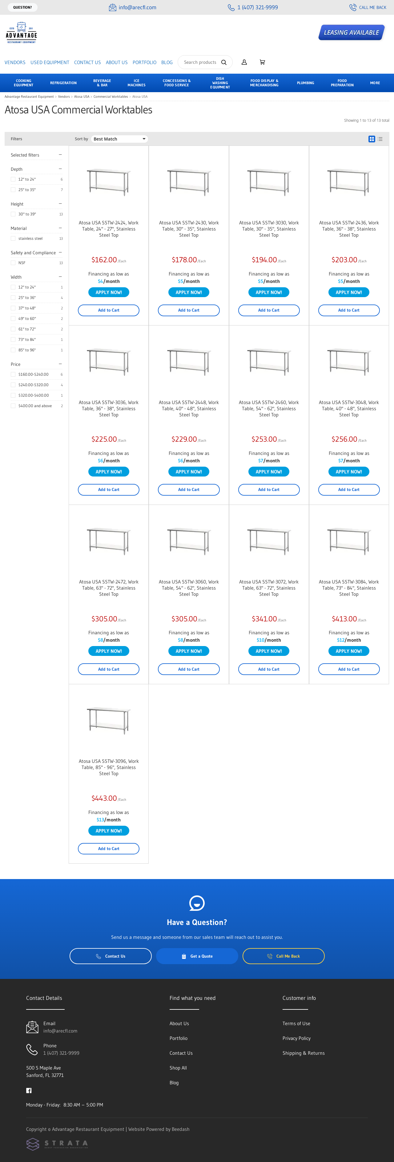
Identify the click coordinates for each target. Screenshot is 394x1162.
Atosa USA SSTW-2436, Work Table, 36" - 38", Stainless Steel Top (349, 228)
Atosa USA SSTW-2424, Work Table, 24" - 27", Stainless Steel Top (109, 228)
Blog (167, 62)
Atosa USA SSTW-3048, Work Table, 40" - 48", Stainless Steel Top (349, 408)
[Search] (205, 62)
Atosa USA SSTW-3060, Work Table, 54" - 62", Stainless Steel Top (189, 588)
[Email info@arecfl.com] (132, 7)
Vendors (15, 62)
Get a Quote (197, 956)
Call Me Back (367, 7)
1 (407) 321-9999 (61, 1053)
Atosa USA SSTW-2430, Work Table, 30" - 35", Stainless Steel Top (189, 228)
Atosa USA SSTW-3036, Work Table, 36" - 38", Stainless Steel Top (109, 408)
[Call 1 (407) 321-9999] (253, 7)
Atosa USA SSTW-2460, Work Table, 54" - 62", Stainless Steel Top (269, 408)
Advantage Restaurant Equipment (29, 97)
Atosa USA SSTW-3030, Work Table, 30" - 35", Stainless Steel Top (269, 228)
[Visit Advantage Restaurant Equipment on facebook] (29, 1090)
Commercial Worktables (111, 97)
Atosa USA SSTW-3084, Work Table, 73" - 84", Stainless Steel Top (349, 588)
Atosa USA (81, 97)
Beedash (181, 1129)
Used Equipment (49, 62)
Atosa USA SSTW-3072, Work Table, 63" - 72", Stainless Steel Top (269, 588)
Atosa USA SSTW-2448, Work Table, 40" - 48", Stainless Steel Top (189, 408)
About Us (117, 62)
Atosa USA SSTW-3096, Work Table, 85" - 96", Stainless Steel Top (109, 767)
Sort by (81, 139)
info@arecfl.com (60, 1031)
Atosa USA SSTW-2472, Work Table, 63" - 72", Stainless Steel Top (109, 588)
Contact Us (87, 62)
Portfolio (144, 62)
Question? (22, 7)
